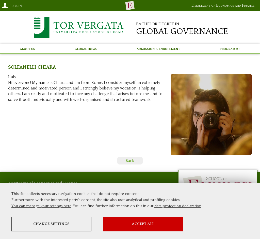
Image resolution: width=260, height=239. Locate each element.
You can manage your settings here (41, 206)
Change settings (51, 224)
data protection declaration (177, 206)
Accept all (143, 224)
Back (130, 160)
